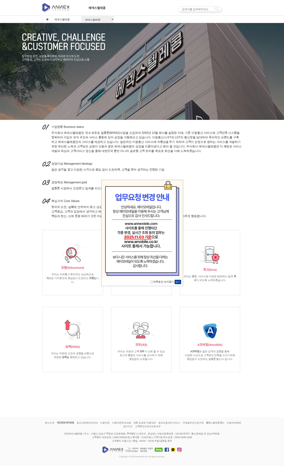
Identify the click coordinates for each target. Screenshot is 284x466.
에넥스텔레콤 (97, 9)
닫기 (178, 282)
